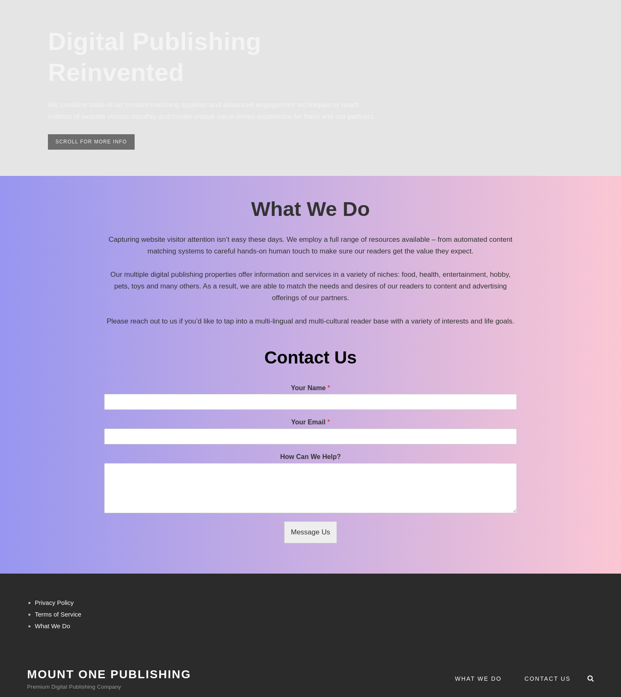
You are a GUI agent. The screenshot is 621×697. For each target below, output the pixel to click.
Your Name (310, 387)
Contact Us (548, 678)
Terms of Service (58, 614)
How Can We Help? (310, 456)
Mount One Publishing (109, 674)
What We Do (478, 678)
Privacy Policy (54, 602)
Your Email (310, 422)
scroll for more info (95, 143)
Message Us (310, 532)
